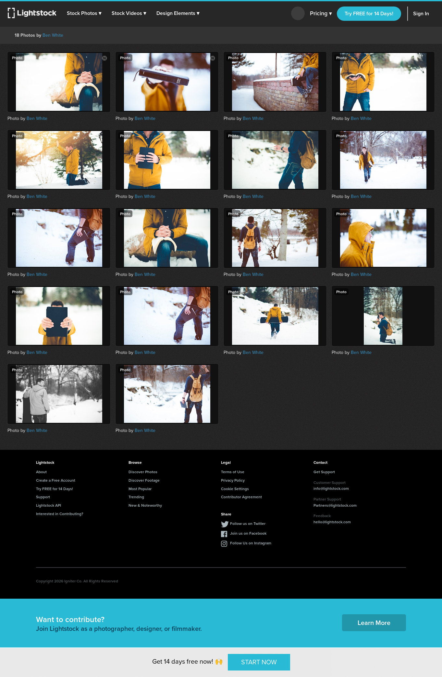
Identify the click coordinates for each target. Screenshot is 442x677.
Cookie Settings (235, 488)
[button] (84, 13)
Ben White (53, 35)
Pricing (321, 14)
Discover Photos (143, 472)
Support (43, 497)
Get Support (324, 472)
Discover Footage (144, 480)
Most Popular (140, 488)
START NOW (259, 662)
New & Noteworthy (145, 505)
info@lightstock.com (331, 488)
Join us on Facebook (248, 533)
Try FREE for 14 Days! (369, 13)
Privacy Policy (233, 480)
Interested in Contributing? (59, 513)
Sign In (421, 13)
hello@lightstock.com (332, 522)
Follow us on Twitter (247, 523)
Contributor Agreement (241, 497)
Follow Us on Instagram (250, 543)
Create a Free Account (55, 480)
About (41, 472)
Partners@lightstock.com (335, 505)
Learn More (374, 622)
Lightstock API (48, 505)
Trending (136, 497)
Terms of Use (232, 472)
